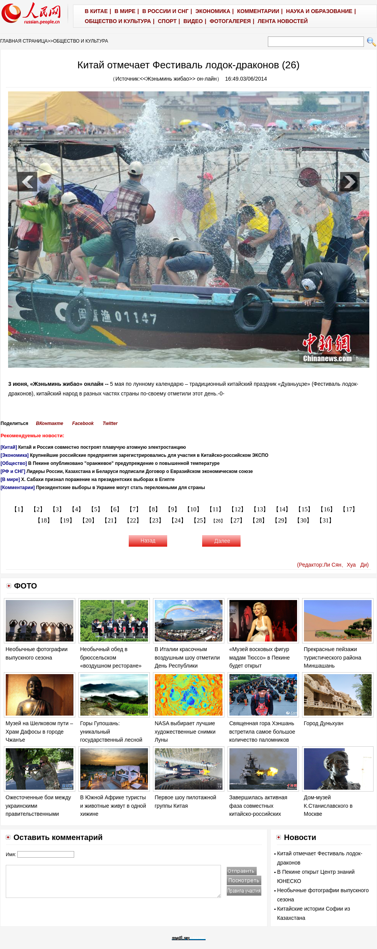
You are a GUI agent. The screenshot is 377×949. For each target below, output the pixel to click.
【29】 (281, 520)
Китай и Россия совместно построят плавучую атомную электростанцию (102, 447)
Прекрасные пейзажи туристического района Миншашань (333, 657)
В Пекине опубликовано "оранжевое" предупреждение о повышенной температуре (123, 463)
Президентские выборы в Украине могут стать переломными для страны (120, 487)
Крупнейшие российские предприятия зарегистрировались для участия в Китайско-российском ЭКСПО (149, 455)
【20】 (88, 520)
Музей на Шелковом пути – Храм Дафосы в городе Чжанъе (39, 731)
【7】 (134, 509)
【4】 (76, 509)
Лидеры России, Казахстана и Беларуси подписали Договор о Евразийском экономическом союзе (140, 471)
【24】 (177, 520)
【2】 (38, 509)
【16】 (326, 509)
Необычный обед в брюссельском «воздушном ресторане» (111, 657)
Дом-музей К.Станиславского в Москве (328, 805)
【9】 (172, 509)
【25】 (200, 520)
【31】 (325, 520)
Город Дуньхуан (324, 723)
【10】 (193, 509)
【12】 (237, 509)
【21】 (110, 520)
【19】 (66, 520)
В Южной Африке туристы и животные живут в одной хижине (113, 805)
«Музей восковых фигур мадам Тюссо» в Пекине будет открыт (259, 657)
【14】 (282, 509)
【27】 (236, 520)
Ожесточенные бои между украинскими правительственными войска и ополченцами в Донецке (38, 813)
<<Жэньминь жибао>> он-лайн (178, 79)
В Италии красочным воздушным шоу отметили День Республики (187, 657)
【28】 (258, 520)
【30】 (303, 520)
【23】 (155, 520)
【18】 (44, 520)
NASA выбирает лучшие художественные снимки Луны (185, 731)
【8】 (153, 509)
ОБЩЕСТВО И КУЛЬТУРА (80, 41)
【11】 (215, 509)
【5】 (95, 509)
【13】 (260, 509)
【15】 (304, 509)
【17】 (349, 509)
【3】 (57, 509)
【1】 (19, 509)
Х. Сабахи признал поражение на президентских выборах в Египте (97, 479)
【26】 (218, 521)
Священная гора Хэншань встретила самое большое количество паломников (262, 731)
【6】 (115, 509)
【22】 (133, 520)
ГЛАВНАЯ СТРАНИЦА (24, 41)
